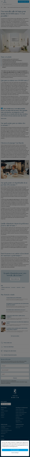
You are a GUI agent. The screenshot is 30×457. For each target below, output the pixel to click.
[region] (15, 448)
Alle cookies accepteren (15, 450)
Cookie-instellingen (15, 452)
